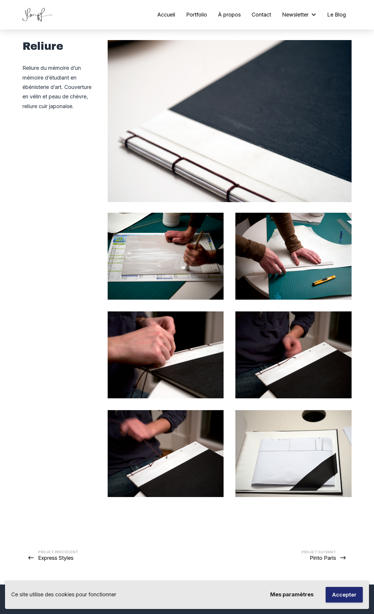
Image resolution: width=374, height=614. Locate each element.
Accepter (344, 595)
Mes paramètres (292, 594)
